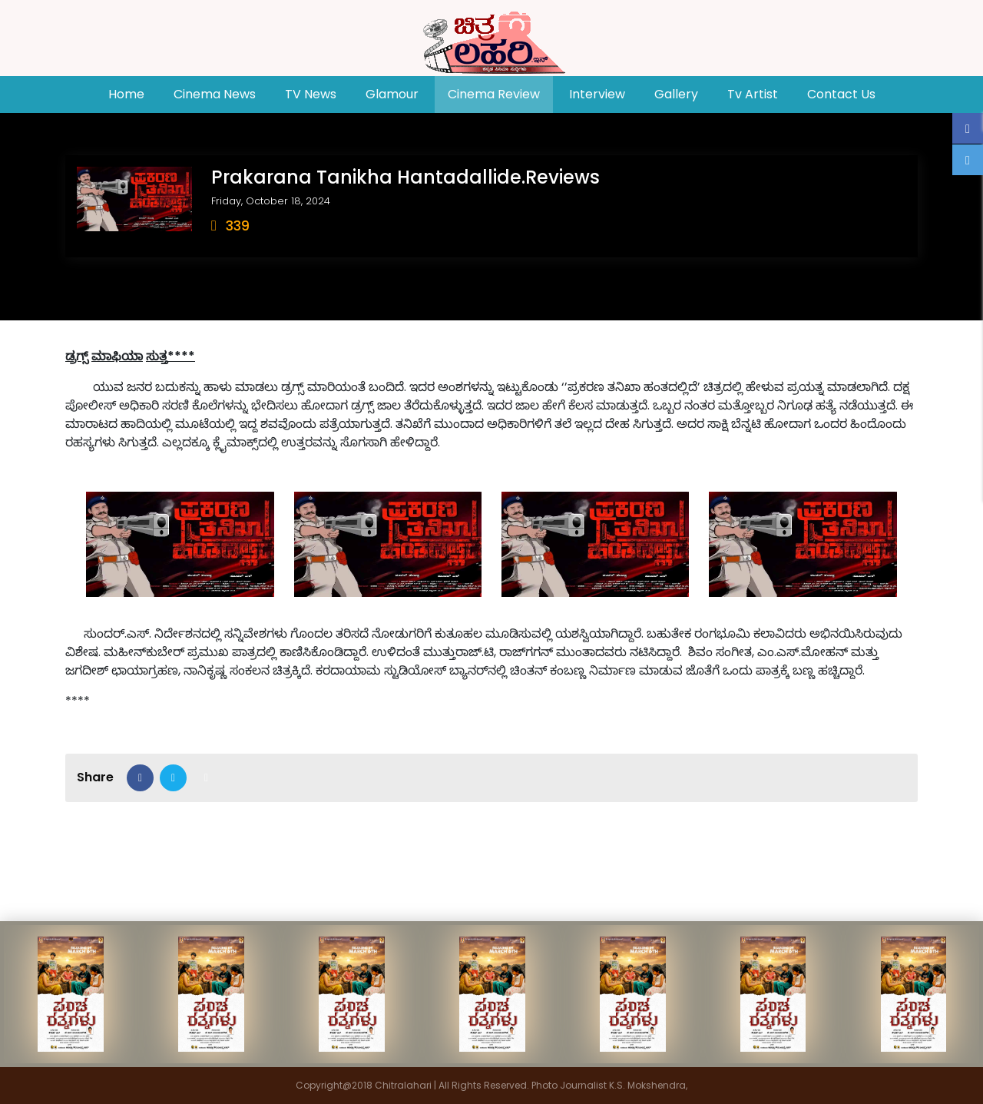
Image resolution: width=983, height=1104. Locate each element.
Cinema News (215, 94)
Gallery (676, 94)
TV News (310, 94)
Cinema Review (494, 94)
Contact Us (841, 94)
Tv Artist (752, 94)
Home (132, 94)
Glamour (392, 94)
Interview (597, 94)
